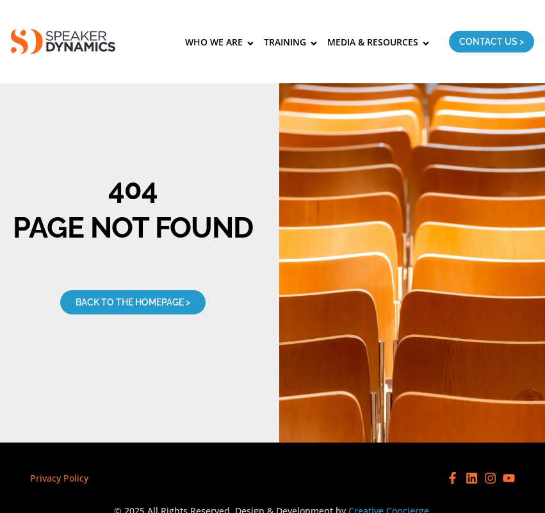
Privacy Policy (59, 478)
